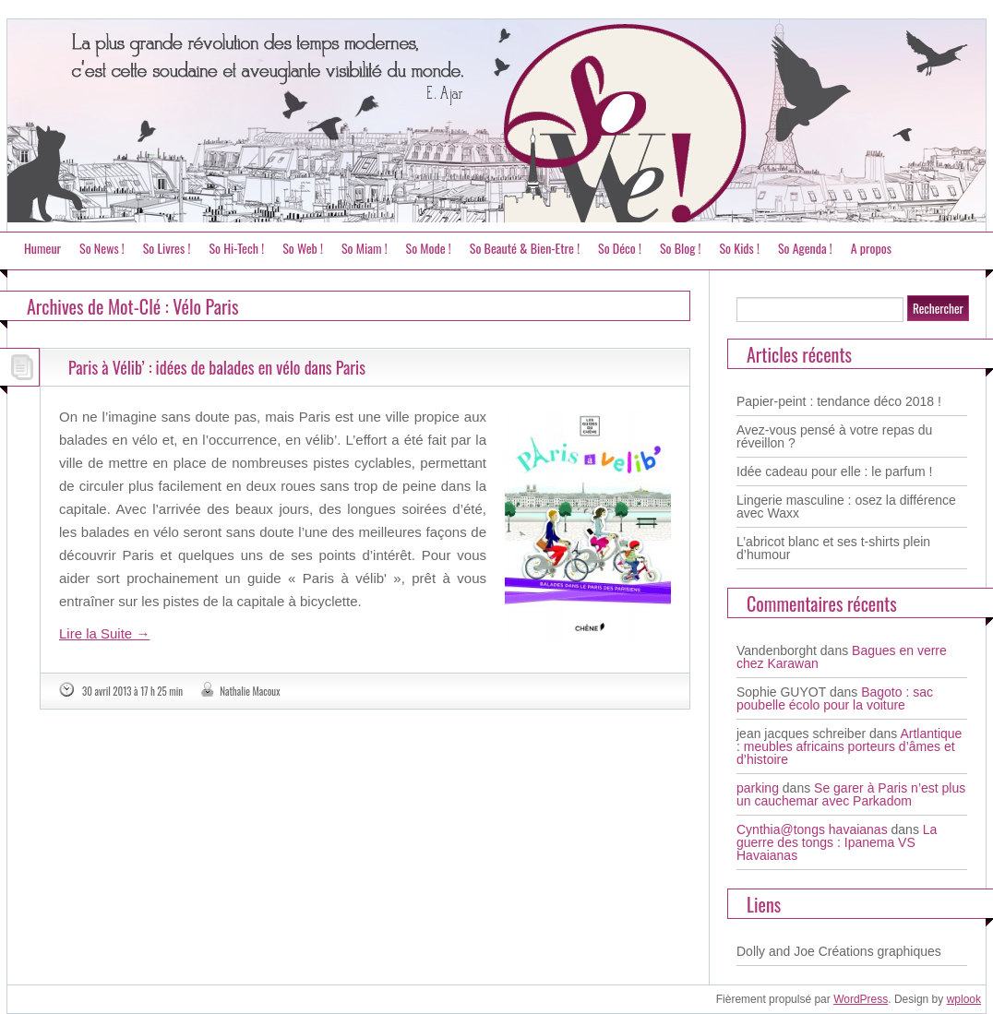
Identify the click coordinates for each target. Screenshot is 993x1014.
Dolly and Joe (775, 951)
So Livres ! (167, 247)
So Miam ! (364, 247)
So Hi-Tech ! (236, 247)
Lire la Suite (104, 633)
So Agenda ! (805, 247)
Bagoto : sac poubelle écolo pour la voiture (834, 698)
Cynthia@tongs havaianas (812, 829)
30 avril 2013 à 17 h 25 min (132, 691)
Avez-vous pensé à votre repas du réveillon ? (834, 436)
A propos (871, 247)
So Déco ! (619, 247)
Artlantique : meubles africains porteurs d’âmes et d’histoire (849, 746)
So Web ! (302, 247)
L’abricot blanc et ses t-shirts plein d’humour (833, 548)
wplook (964, 999)
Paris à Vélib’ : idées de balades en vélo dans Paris (216, 367)
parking (757, 788)
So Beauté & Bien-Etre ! (525, 247)
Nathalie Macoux (250, 691)
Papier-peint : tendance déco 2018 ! (838, 401)
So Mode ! (428, 247)
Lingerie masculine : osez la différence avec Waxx (846, 506)
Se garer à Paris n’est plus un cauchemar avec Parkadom (850, 794)
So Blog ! (680, 247)
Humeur (42, 247)
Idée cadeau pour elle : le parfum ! (834, 471)
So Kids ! (739, 247)
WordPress (860, 999)
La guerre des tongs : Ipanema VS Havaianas (836, 842)
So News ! (102, 247)
